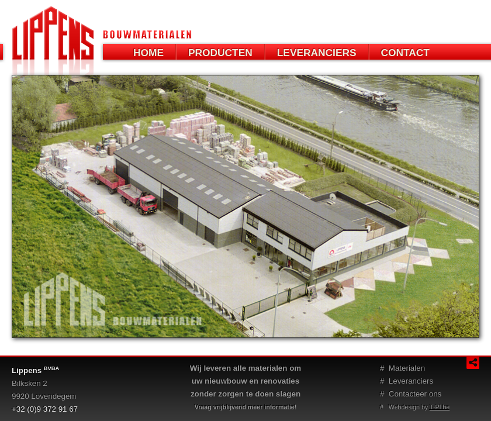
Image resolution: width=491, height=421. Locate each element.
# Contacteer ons (410, 393)
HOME (148, 52)
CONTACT (405, 52)
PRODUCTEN (220, 52)
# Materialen (402, 368)
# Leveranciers (406, 381)
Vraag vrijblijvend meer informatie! (246, 406)
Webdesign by (414, 406)
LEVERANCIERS (317, 52)
